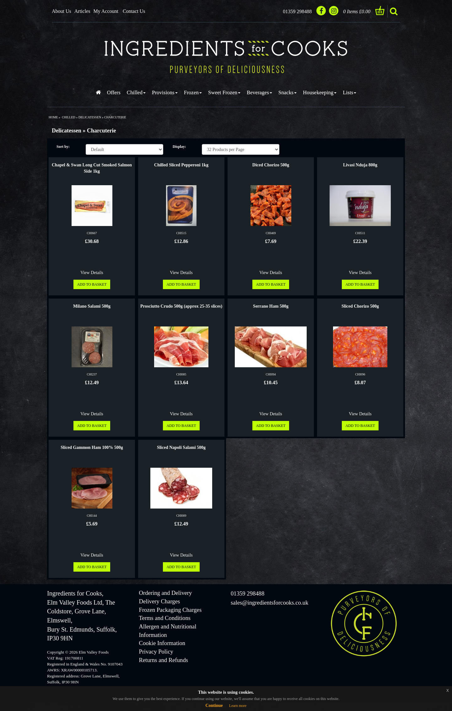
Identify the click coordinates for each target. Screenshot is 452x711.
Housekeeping (319, 92)
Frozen (193, 92)
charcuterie (115, 117)
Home (53, 117)
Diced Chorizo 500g (270, 165)
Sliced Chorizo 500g (360, 306)
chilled (68, 117)
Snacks (287, 92)
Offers (114, 92)
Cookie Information (162, 643)
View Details (91, 272)
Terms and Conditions (165, 618)
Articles (82, 11)
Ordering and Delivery (165, 593)
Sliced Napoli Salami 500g (181, 447)
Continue (214, 705)
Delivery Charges (159, 601)
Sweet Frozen (224, 92)
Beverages (259, 92)
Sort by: (63, 146)
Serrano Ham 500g (270, 306)
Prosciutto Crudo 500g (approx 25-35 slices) (181, 306)
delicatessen (89, 117)
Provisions (165, 92)
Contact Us (134, 11)
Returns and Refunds (163, 660)
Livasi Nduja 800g (360, 165)
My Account (105, 11)
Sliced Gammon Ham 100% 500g (92, 447)
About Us (61, 11)
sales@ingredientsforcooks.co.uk (269, 602)
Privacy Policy (156, 651)
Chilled (136, 92)
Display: (179, 146)
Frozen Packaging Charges (170, 609)
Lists (349, 92)
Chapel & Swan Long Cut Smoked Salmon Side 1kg (92, 168)
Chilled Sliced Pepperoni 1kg (181, 165)
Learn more (238, 705)
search (393, 11)
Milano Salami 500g (91, 306)
